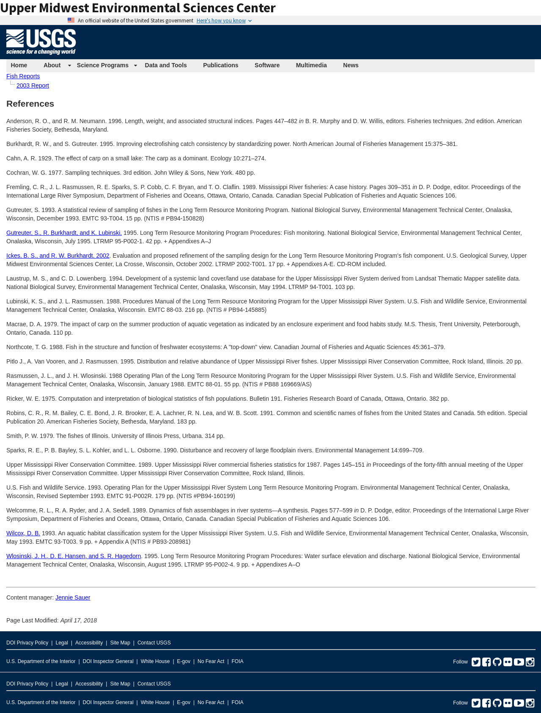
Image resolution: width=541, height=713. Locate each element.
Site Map (120, 643)
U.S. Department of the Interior (40, 661)
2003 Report (32, 85)
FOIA (238, 661)
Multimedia (311, 65)
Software (267, 65)
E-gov (183, 661)
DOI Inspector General (108, 661)
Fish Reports (23, 76)
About (52, 65)
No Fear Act (211, 661)
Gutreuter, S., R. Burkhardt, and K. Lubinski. (64, 232)
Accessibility (89, 643)
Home (19, 65)
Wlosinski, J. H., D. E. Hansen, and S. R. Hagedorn (73, 556)
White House (155, 661)
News (351, 65)
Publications (220, 65)
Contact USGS (154, 643)
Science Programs (103, 65)
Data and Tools (166, 65)
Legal (61, 643)
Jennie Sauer (73, 597)
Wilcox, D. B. (23, 533)
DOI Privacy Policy (27, 643)
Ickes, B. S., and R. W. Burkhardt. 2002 (58, 255)
